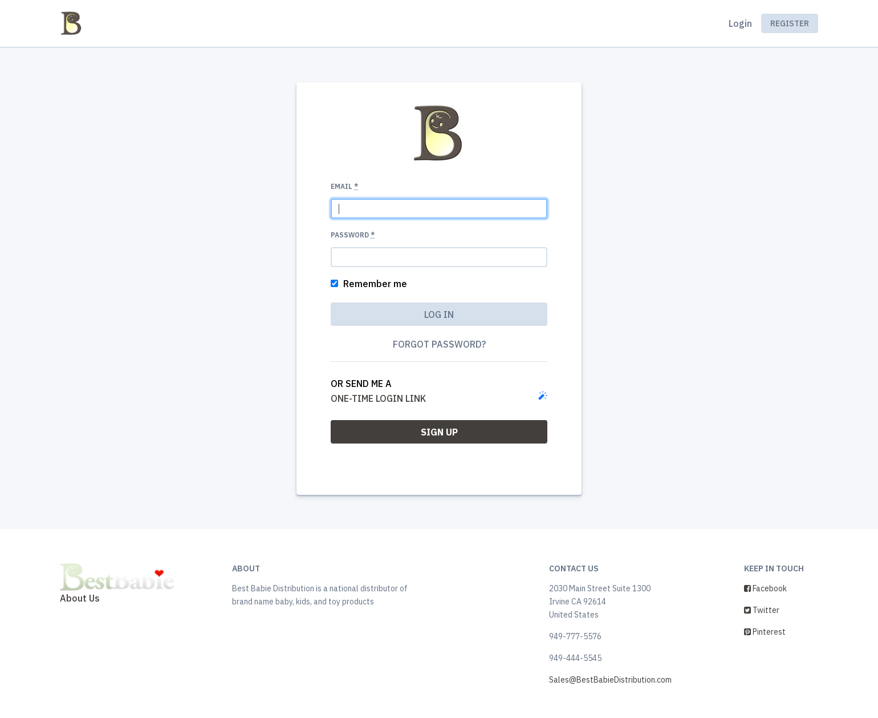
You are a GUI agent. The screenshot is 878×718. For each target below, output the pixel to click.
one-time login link (378, 398)
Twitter (761, 610)
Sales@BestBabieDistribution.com (610, 680)
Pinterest (765, 632)
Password (353, 235)
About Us (80, 598)
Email (344, 186)
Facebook (765, 588)
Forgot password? (439, 344)
